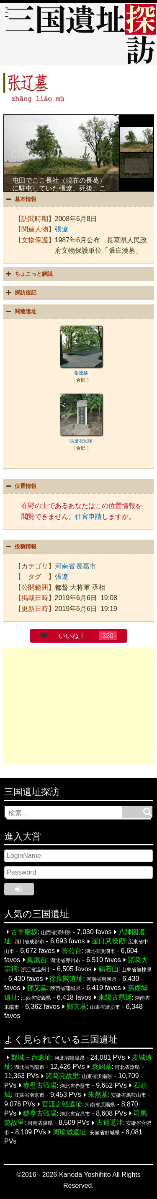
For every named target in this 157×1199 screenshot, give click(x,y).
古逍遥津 (109, 1122)
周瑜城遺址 (69, 1132)
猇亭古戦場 (40, 1113)
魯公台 (72, 950)
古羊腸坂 (24, 931)
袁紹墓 (102, 1066)
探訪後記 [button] (20, 293)
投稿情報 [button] (20, 547)
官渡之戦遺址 (62, 1104)
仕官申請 (88, 516)
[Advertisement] (78, 706)
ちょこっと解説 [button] (29, 274)
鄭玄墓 (77, 1006)
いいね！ (72, 635)
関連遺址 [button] (20, 311)
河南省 (65, 566)
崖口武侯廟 (108, 941)
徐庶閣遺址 (66, 978)
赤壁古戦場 (40, 1085)
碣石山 (108, 969)
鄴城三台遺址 (31, 1057)
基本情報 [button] (20, 199)
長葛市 (86, 566)
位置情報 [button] (20, 486)
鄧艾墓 (37, 988)
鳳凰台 (37, 959)
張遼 (61, 229)
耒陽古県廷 (115, 997)
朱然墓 (98, 1094)
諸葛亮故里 (62, 1076)
